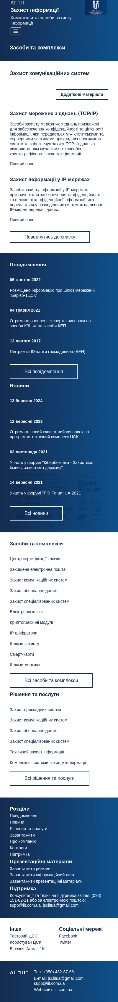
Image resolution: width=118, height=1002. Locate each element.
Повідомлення (23, 815)
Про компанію (23, 841)
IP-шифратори (23, 633)
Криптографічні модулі (31, 622)
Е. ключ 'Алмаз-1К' (27, 948)
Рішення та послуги (28, 828)
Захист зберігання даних (33, 590)
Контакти (18, 847)
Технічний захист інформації (37, 752)
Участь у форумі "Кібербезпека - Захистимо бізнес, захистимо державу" (51, 465)
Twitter (65, 942)
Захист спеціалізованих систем (39, 601)
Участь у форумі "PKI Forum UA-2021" (46, 493)
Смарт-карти (22, 654)
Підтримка (20, 854)
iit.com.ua (63, 989)
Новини (17, 822)
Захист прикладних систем (35, 709)
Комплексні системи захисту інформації (48, 762)
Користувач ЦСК (25, 942)
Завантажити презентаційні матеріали (46, 881)
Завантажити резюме (30, 868)
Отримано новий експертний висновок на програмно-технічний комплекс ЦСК (49, 434)
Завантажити (22, 835)
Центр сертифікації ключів (35, 558)
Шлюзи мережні (25, 664)
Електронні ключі (26, 611)
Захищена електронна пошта (37, 569)
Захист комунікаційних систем (38, 580)
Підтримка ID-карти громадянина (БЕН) (47, 351)
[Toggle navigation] (16, 31)
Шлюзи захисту (24, 643)
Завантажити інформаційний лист (42, 874)
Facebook (68, 936)
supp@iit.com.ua (25, 905)
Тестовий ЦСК (23, 936)
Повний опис (22, 163)
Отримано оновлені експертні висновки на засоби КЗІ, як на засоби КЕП (50, 323)
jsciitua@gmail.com (61, 905)
